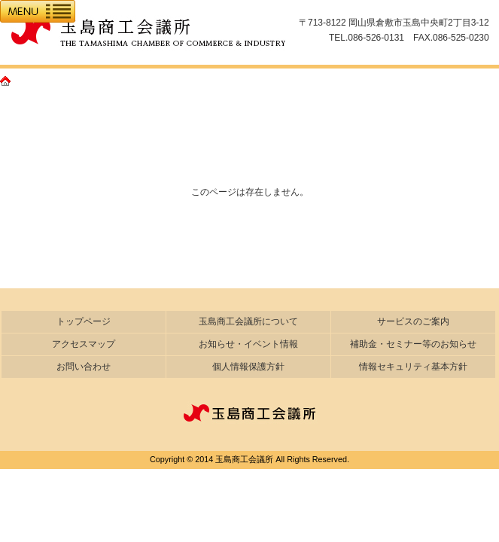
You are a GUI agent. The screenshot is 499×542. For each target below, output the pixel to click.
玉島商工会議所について (248, 321)
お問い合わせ (83, 366)
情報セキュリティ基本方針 (413, 366)
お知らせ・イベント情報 (248, 344)
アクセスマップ (83, 344)
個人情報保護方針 (248, 366)
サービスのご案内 (413, 321)
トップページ (83, 321)
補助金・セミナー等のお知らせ (413, 344)
